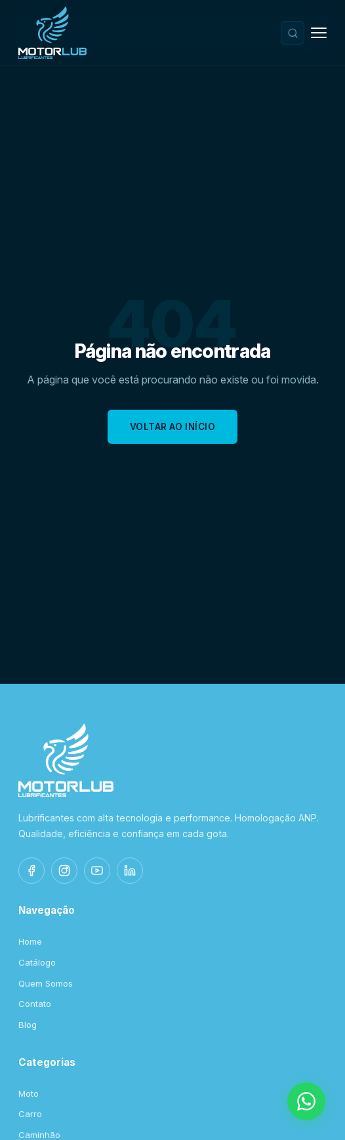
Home (30, 941)
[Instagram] (64, 870)
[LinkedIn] (130, 870)
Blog (27, 1024)
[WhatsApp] (306, 1101)
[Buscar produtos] (292, 33)
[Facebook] (31, 870)
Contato (34, 1003)
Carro (30, 1114)
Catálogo (37, 962)
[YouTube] (97, 870)
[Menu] (319, 33)
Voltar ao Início (173, 427)
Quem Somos (45, 983)
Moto (28, 1093)
